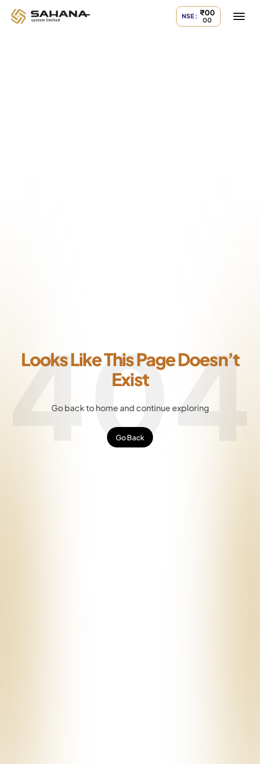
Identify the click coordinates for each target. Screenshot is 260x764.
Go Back (130, 437)
